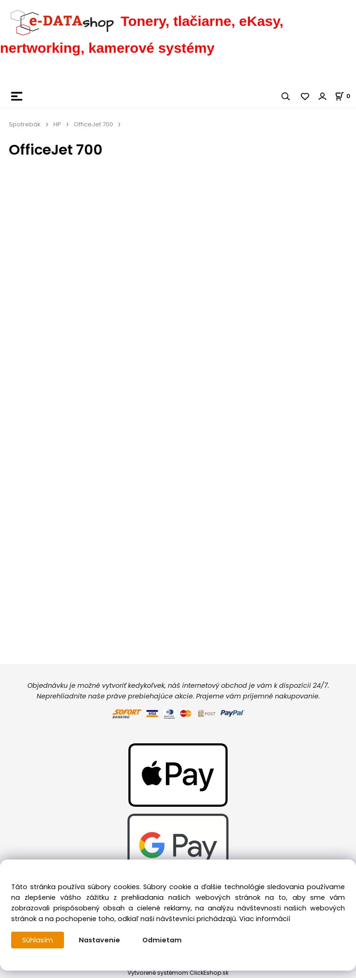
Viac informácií (264, 918)
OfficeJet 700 (93, 124)
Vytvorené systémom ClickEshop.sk (178, 973)
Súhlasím (37, 940)
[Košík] (345, 96)
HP (57, 124)
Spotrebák (25, 124)
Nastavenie (99, 940)
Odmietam (162, 940)
